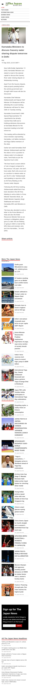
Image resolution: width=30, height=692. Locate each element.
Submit (19, 625)
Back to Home (6, 25)
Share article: (7, 239)
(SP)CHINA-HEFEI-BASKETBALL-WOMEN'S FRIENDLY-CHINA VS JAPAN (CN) (21, 540)
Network (4, 19)
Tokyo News (4, 10)
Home (2, 7)
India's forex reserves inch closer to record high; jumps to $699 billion (21, 359)
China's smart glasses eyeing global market (20, 509)
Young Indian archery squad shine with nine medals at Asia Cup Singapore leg (21, 496)
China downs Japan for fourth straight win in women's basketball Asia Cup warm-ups (21, 525)
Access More (5, 261)
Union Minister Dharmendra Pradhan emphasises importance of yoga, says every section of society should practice (14, 674)
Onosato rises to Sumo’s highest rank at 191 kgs (20, 308)
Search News (5, 17)
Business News (5, 14)
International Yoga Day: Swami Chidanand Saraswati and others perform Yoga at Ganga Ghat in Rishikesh (21, 377)
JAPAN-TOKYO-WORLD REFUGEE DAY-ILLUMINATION (21, 554)
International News (7, 12)
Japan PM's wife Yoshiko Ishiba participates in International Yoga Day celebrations (21, 394)
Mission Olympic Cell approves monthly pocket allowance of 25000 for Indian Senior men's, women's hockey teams (21, 572)
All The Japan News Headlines (14, 638)
